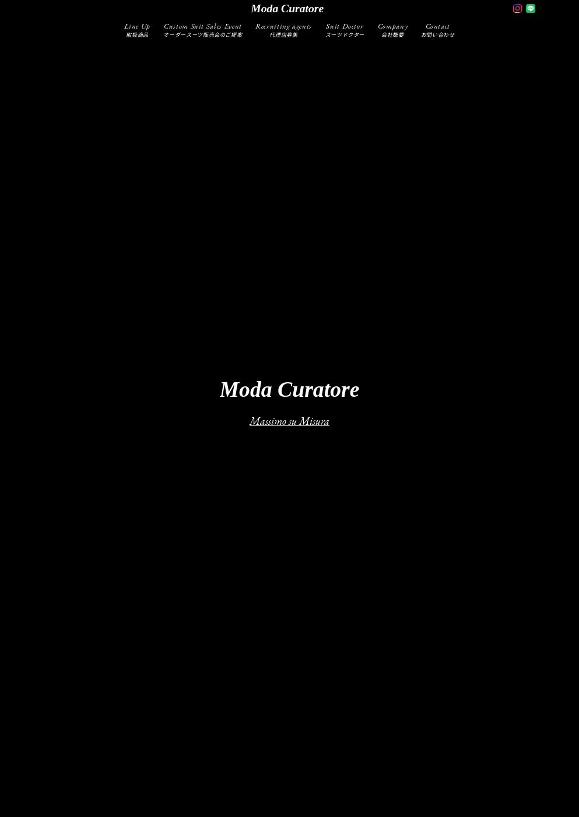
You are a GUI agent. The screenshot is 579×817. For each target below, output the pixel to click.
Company (393, 29)
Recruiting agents (283, 29)
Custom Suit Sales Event (202, 29)
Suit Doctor (345, 29)
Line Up (137, 29)
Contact (438, 29)
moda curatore (287, 8)
